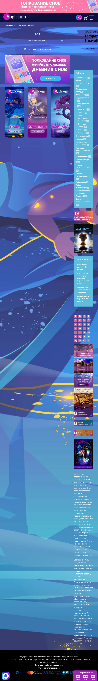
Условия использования (49, 668)
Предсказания (83, 156)
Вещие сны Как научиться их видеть (83, 298)
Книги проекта (83, 136)
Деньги (82, 113)
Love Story (84, 109)
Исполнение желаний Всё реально (82, 267)
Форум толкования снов (83, 201)
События (83, 133)
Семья (82, 130)
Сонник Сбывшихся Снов (83, 167)
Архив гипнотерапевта (82, 83)
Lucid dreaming (83, 77)
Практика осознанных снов (83, 150)
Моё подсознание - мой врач (84, 118)
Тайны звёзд (82, 182)
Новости (81, 139)
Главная (8, 25)
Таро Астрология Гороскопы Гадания (83, 193)
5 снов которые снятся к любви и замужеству (83, 289)
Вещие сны (82, 95)
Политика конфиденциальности (49, 665)
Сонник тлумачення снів (82, 176)
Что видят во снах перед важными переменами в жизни (83, 278)
